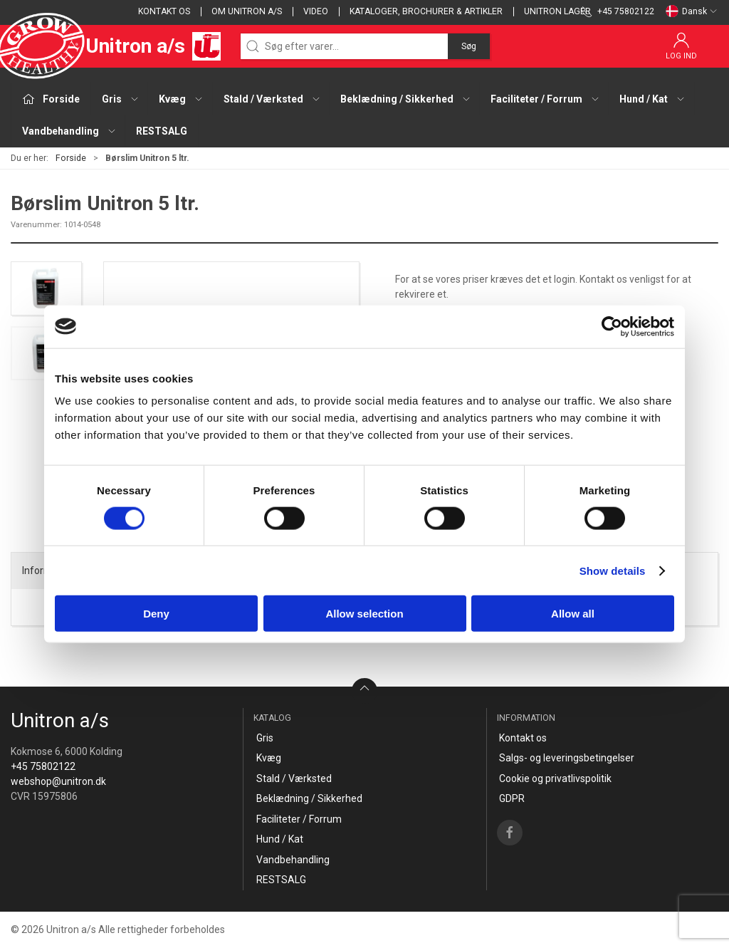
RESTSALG (161, 131)
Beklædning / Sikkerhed (309, 798)
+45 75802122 (43, 766)
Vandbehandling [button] (69, 131)
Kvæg (268, 758)
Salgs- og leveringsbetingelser (566, 758)
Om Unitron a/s (246, 11)
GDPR (512, 798)
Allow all (572, 614)
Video (315, 11)
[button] (46, 288)
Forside (71, 158)
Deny (156, 614)
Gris (264, 738)
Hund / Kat (279, 839)
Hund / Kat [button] (652, 99)
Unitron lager (557, 11)
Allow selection (364, 614)
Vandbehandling (293, 859)
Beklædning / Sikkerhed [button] (405, 99)
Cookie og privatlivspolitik (555, 778)
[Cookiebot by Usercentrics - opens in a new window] (612, 326)
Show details (612, 570)
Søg (468, 46)
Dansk (691, 11)
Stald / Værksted (294, 778)
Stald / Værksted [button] (272, 99)
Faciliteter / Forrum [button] (545, 99)
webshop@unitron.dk (58, 781)
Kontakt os (164, 11)
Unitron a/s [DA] (116, 46)
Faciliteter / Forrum (299, 819)
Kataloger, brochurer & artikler (426, 11)
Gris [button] (121, 99)
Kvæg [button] (181, 99)
